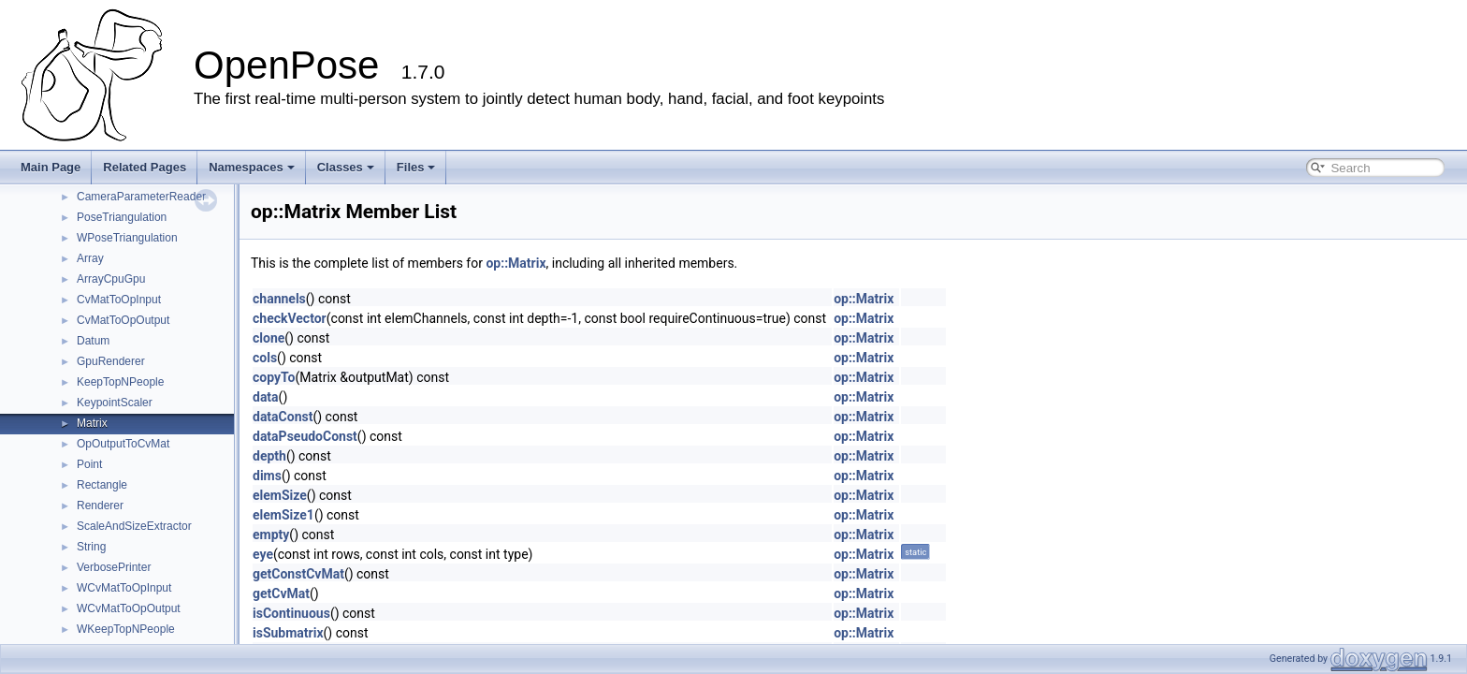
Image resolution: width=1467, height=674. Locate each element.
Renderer (100, 505)
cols (265, 357)
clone (268, 337)
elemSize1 (283, 514)
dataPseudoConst (305, 436)
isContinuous (291, 613)
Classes (345, 167)
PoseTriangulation (122, 217)
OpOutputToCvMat (123, 443)
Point (89, 464)
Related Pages (144, 167)
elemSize (280, 495)
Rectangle (102, 484)
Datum (93, 340)
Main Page (50, 167)
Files (416, 167)
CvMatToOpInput (119, 299)
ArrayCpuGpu (111, 279)
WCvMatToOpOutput (129, 608)
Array (90, 258)
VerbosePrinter (114, 567)
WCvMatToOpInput (124, 587)
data (266, 396)
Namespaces (252, 167)
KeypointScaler (115, 402)
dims (267, 475)
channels (279, 298)
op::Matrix (515, 263)
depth (269, 455)
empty (271, 534)
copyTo (274, 377)
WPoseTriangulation (127, 237)
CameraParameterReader (141, 196)
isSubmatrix (288, 632)
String (91, 546)
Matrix (92, 423)
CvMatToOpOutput (123, 320)
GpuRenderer (111, 361)
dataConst (282, 416)
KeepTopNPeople (120, 381)
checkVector (290, 318)
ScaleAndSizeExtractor (134, 526)
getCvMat (281, 593)
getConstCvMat (298, 573)
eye (263, 554)
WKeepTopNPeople (126, 629)
